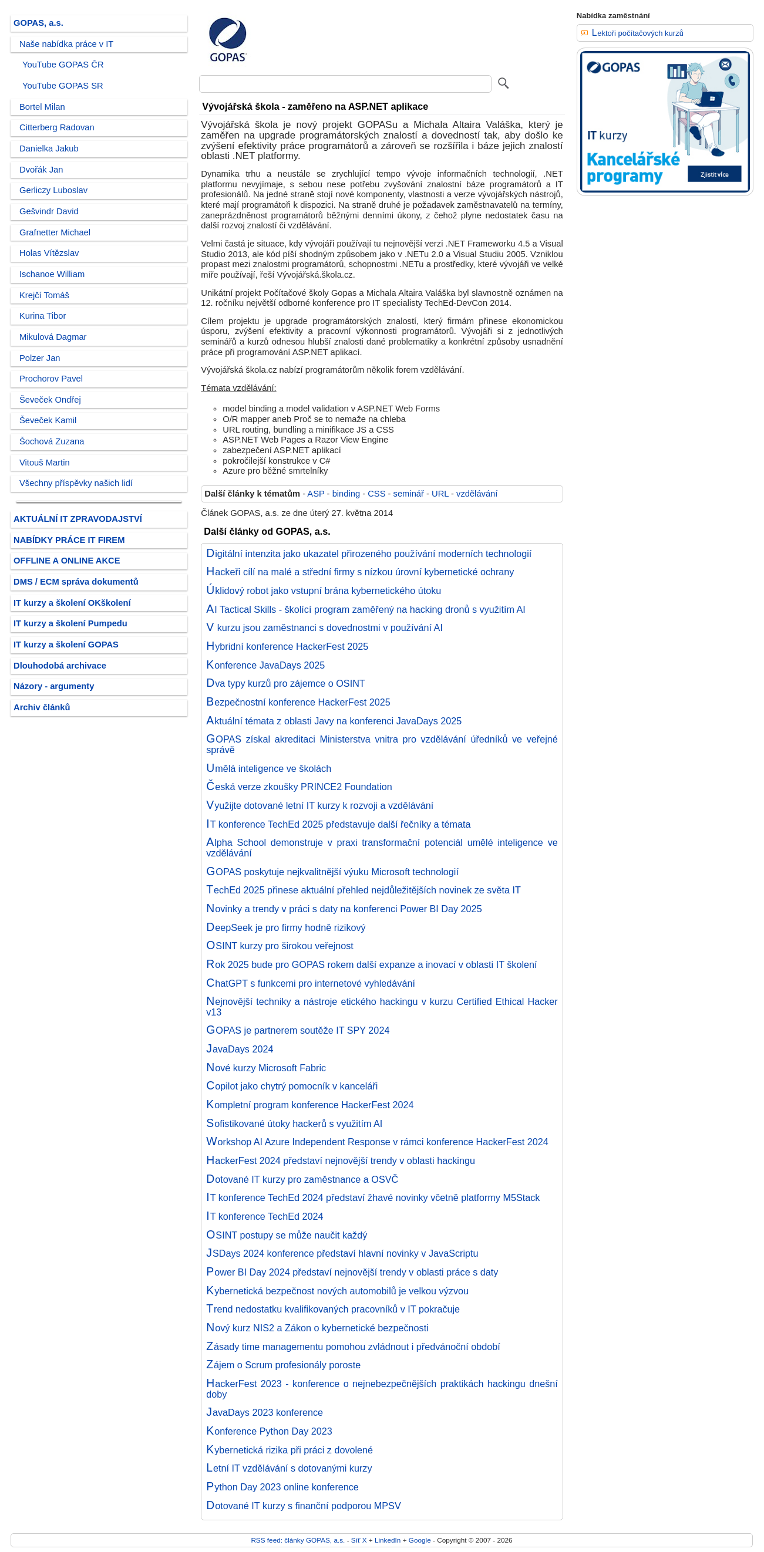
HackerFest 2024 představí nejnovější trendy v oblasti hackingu (340, 1160)
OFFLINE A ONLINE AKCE (67, 560)
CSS (376, 493)
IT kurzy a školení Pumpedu (70, 623)
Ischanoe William (52, 274)
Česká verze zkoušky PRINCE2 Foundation (299, 786)
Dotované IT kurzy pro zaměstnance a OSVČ (302, 1179)
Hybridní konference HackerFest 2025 (287, 646)
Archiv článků (42, 707)
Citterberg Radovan (57, 127)
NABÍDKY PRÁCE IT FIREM (69, 540)
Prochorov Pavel (51, 378)
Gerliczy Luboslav (53, 190)
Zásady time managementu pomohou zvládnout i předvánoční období (353, 1346)
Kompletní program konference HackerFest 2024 (309, 1104)
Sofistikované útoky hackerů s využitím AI (294, 1123)
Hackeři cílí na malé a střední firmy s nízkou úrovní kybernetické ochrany (360, 571)
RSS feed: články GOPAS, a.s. (298, 1540)
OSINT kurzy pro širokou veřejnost (280, 945)
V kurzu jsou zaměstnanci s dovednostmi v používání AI (324, 627)
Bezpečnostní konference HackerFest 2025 (298, 702)
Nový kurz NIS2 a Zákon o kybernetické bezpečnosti (317, 1327)
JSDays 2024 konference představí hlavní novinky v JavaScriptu (342, 1253)
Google (420, 1540)
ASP (315, 493)
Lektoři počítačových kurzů (638, 33)
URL (440, 493)
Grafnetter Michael (54, 232)
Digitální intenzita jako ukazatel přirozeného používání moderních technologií (368, 553)
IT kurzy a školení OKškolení (72, 603)
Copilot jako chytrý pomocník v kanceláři (292, 1086)
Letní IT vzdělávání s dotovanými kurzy (289, 1468)
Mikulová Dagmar (53, 337)
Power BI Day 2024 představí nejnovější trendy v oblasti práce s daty (352, 1272)
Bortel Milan (42, 107)
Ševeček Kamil (47, 420)
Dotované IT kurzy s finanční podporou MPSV (303, 1505)
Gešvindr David (49, 211)
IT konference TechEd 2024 (264, 1216)
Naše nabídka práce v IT (66, 44)
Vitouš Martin (44, 462)
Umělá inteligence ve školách (268, 768)
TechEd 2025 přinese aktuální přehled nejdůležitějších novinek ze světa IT (363, 890)
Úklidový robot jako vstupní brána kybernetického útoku (323, 590)
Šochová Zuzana (51, 441)
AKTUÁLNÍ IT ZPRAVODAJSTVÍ (78, 519)
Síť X (359, 1540)
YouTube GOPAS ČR (63, 64)
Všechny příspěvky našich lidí (76, 483)
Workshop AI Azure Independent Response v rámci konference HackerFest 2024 (377, 1141)
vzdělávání (476, 493)
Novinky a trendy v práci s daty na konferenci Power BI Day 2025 (344, 908)
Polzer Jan (39, 358)
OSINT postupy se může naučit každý (286, 1235)
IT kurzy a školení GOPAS (66, 644)
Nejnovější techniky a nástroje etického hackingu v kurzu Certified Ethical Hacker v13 (382, 1006)
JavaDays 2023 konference (264, 1412)
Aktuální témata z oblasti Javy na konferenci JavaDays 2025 (334, 721)
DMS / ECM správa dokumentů (76, 581)
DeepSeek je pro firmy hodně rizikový (285, 927)
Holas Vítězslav (49, 253)
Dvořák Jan (41, 169)
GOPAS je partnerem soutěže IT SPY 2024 (297, 1030)
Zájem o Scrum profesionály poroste (283, 1364)
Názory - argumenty (54, 686)
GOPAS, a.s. (38, 23)
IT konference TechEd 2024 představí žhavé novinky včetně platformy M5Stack (373, 1197)
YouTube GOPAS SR (62, 85)
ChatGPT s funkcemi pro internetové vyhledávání (310, 983)
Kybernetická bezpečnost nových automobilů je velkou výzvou (337, 1291)
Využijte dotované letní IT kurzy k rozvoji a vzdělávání (319, 805)
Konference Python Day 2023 (269, 1431)
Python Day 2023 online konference (282, 1487)
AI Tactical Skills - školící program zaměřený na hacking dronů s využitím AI (366, 609)
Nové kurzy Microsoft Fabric (266, 1067)
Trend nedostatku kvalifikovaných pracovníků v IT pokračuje (333, 1309)
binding (346, 493)
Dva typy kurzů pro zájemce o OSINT (285, 683)
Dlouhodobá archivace (60, 665)
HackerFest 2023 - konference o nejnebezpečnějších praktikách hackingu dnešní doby (382, 1388)
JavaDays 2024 (239, 1049)
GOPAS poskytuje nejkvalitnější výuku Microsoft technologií (332, 871)
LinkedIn (387, 1540)
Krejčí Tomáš (44, 295)
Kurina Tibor (42, 315)
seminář (408, 493)
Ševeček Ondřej (50, 399)
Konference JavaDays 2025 (265, 665)
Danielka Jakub (49, 148)
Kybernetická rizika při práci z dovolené (289, 1450)
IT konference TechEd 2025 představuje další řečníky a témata (338, 824)
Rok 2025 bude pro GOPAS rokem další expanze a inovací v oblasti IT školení (371, 964)
